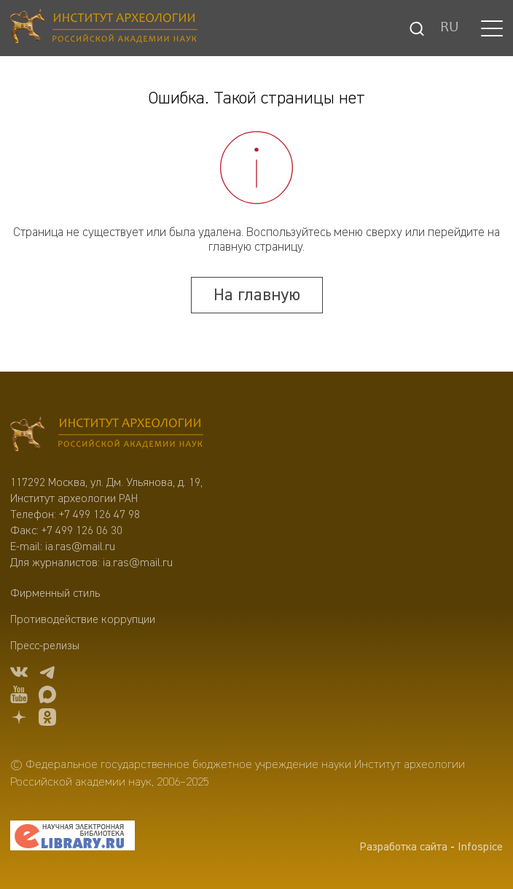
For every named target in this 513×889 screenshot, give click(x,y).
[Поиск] (417, 28)
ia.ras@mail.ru (80, 547)
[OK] (47, 719)
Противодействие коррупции (82, 620)
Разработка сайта (403, 847)
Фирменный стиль (55, 594)
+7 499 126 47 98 (99, 515)
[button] (492, 28)
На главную (257, 295)
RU (449, 28)
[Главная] (103, 28)
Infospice (480, 847)
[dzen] (19, 719)
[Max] (47, 697)
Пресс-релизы (44, 646)
